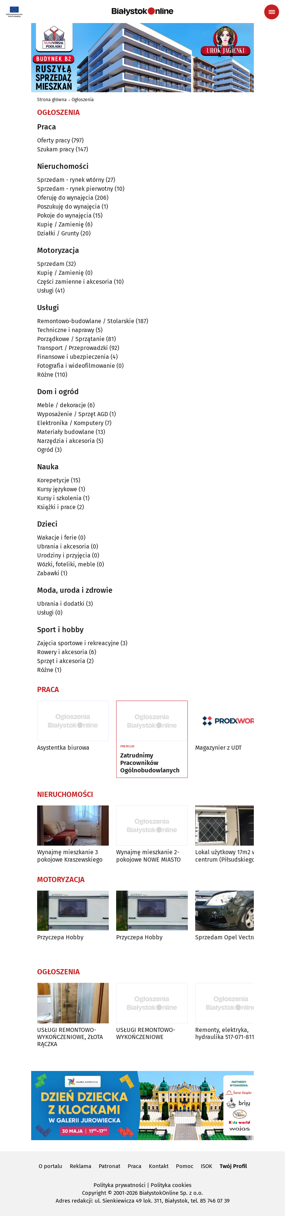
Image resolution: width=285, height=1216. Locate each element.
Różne (45, 374)
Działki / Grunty (58, 233)
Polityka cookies (171, 1185)
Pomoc (184, 1166)
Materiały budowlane (65, 431)
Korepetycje (53, 480)
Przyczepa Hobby (60, 937)
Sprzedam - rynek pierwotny (75, 188)
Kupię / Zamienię (60, 224)
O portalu (50, 1166)
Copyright (94, 1193)
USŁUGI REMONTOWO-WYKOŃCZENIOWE (145, 1033)
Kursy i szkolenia (59, 498)
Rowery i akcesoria (62, 652)
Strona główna (52, 99)
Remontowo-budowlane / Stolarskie (85, 321)
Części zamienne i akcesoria (74, 281)
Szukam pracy (55, 149)
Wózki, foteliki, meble (66, 564)
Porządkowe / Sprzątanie (71, 338)
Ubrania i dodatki (61, 603)
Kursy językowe (57, 489)
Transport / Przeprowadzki (72, 347)
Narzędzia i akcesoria (66, 440)
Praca (134, 1166)
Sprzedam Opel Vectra (225, 937)
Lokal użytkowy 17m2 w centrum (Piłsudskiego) (226, 856)
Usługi (45, 290)
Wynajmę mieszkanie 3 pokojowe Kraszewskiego (69, 856)
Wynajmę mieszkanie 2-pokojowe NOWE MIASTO (148, 856)
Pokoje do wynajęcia (64, 215)
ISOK (206, 1166)
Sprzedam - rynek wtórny (70, 179)
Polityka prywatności (119, 1185)
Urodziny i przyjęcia (64, 555)
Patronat (109, 1166)
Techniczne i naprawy (65, 330)
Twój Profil (233, 1166)
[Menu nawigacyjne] (271, 11)
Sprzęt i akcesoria (61, 661)
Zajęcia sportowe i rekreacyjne (78, 643)
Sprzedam (51, 263)
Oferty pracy (53, 140)
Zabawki (48, 573)
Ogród (45, 449)
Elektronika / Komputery (70, 423)
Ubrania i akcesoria (63, 546)
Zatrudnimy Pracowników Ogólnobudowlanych (150, 763)
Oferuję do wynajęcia (65, 197)
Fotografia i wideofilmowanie (76, 365)
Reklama (80, 1166)
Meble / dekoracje (61, 405)
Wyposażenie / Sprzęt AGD (72, 414)
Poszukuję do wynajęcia (68, 206)
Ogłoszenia (83, 99)
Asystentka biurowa (63, 747)
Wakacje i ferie (57, 537)
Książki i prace (56, 507)
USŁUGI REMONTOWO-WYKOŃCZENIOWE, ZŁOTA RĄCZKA (70, 1037)
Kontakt (158, 1166)
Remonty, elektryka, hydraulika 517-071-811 (224, 1033)
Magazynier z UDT (218, 747)
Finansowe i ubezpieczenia (73, 356)
